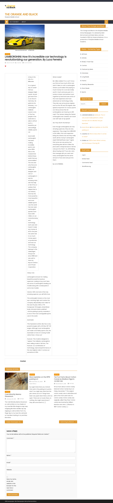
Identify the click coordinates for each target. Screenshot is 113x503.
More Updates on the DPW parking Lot (39, 378)
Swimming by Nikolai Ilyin (68, 422)
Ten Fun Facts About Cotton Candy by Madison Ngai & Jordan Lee (65, 379)
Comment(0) (28, 63)
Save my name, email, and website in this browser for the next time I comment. (11, 484)
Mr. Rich (21, 399)
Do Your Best (14, 22)
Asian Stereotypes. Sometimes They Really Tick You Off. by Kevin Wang (15, 422)
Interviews (85, 73)
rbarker (19, 63)
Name (9, 455)
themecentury (32, 501)
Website (9, 470)
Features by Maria (87, 69)
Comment (10, 438)
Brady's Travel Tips (87, 62)
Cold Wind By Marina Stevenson (13, 395)
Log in (84, 155)
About (24, 22)
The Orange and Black (21, 14)
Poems (84, 81)
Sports (84, 92)
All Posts (7, 54)
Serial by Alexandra (88, 84)
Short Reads (85, 88)
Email (9, 462)
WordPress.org (86, 166)
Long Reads (85, 77)
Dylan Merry (32, 384)
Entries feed (85, 159)
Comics (84, 65)
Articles (84, 58)
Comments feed (87, 162)
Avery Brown (86, 127)
